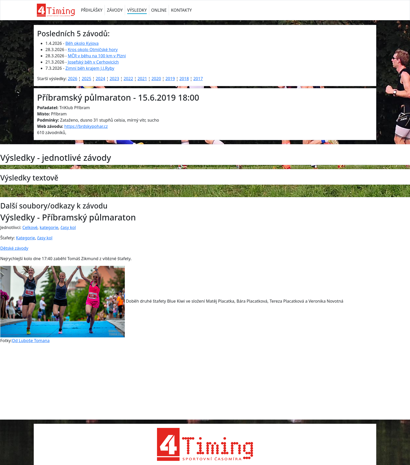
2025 (86, 78)
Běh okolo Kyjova (82, 43)
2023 (114, 78)
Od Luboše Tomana (31, 340)
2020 (156, 78)
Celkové (29, 227)
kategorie (49, 227)
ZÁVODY (115, 10)
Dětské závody (14, 248)
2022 (128, 78)
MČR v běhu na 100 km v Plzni (97, 56)
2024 (100, 78)
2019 (170, 78)
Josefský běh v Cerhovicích (93, 62)
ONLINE (159, 10)
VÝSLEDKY (137, 10)
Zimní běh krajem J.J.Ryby (89, 68)
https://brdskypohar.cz (86, 126)
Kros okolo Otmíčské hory (93, 49)
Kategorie (25, 238)
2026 (72, 78)
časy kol (68, 227)
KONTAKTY (181, 10)
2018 (184, 78)
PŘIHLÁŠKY (91, 10)
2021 (142, 78)
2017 (198, 78)
